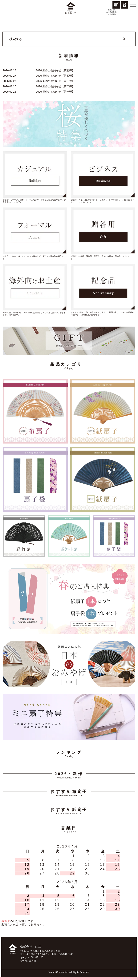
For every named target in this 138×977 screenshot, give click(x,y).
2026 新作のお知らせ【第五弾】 (55, 70)
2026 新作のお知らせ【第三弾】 (55, 81)
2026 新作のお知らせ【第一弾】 (55, 91)
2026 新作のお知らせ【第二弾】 (55, 86)
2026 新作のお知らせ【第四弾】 (55, 75)
